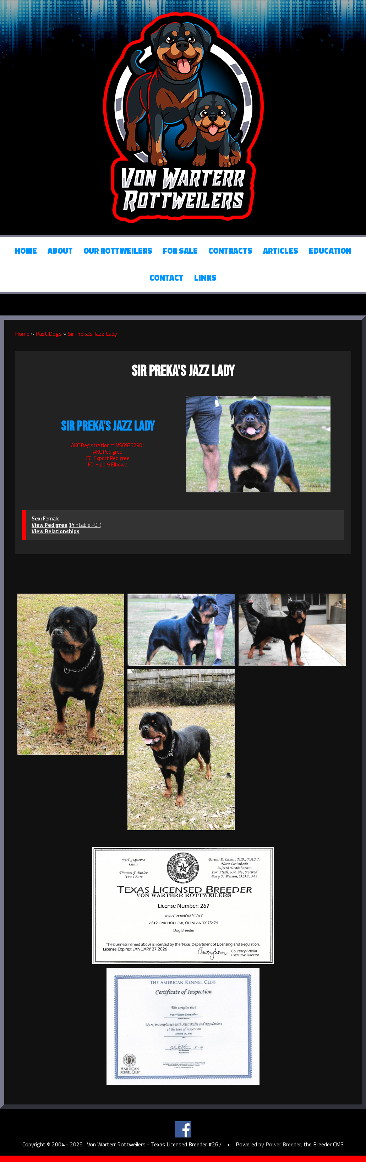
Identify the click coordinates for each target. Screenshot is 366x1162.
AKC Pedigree (107, 452)
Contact (166, 278)
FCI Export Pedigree (108, 458)
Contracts (230, 251)
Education (330, 251)
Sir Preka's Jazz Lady (92, 333)
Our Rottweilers (117, 251)
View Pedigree (49, 525)
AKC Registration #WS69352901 (108, 445)
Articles (280, 251)
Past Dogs (48, 333)
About (60, 251)
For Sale (180, 251)
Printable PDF (85, 525)
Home (26, 251)
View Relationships (56, 531)
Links (205, 278)
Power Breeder (283, 1144)
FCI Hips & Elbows (107, 464)
